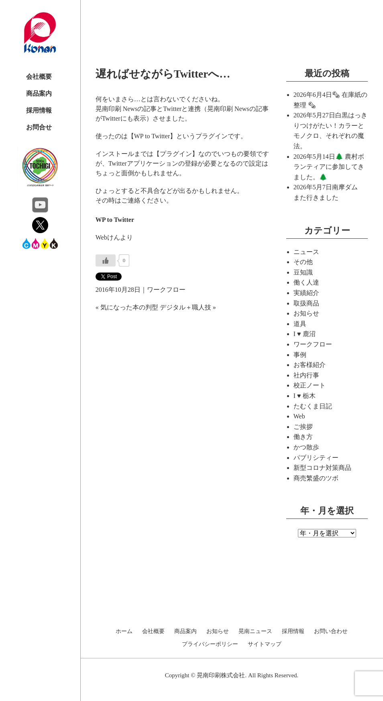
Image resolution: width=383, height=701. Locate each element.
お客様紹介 (309, 364)
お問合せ (39, 127)
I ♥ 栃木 (304, 395)
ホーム (124, 631)
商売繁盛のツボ (315, 478)
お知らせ (306, 313)
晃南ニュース (255, 631)
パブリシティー (315, 457)
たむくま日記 (312, 406)
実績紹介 (306, 292)
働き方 (303, 436)
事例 (299, 354)
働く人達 (306, 282)
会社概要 (39, 76)
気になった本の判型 (129, 307)
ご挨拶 (303, 426)
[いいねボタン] (106, 260)
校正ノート (309, 385)
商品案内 (39, 93)
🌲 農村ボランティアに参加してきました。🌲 (328, 166)
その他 (303, 261)
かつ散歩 (306, 447)
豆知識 (303, 272)
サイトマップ (264, 644)
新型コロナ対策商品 (322, 467)
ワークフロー (166, 289)
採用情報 (39, 110)
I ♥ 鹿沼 (304, 333)
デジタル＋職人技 (185, 307)
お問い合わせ (331, 631)
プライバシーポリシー (210, 644)
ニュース (306, 251)
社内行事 (306, 375)
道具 (299, 323)
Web (299, 416)
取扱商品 (306, 303)
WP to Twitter (115, 219)
